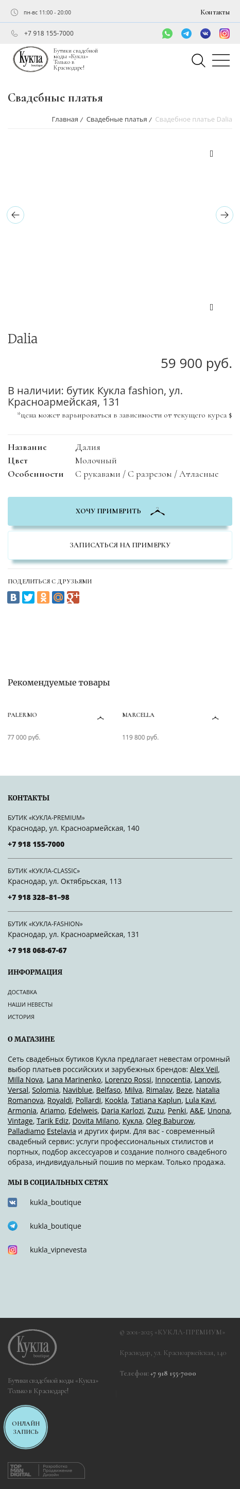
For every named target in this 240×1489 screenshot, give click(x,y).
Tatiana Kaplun (156, 1100)
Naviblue (77, 1090)
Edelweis (83, 1110)
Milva (133, 1090)
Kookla (116, 1100)
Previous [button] (211, 155)
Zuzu (156, 1110)
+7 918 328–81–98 (39, 897)
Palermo (23, 714)
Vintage (20, 1121)
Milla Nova (25, 1079)
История (21, 1016)
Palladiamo (26, 1131)
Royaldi (59, 1100)
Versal (18, 1090)
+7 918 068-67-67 (37, 950)
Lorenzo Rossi (128, 1079)
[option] (211, 191)
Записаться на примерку (120, 545)
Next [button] (211, 308)
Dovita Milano (95, 1121)
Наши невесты (30, 1004)
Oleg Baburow (170, 1121)
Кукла (133, 1121)
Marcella (139, 714)
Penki (177, 1110)
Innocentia (173, 1079)
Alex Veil (204, 1069)
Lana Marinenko (74, 1079)
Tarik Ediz (52, 1121)
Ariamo (52, 1110)
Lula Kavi (200, 1100)
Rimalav (159, 1090)
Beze (184, 1090)
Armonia (22, 1110)
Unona (219, 1110)
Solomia (45, 1090)
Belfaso (108, 1090)
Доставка (22, 992)
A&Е (197, 1110)
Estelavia (61, 1131)
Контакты (215, 12)
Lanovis (206, 1079)
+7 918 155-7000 (49, 33)
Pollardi (88, 1100)
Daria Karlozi (122, 1110)
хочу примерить (120, 511)
